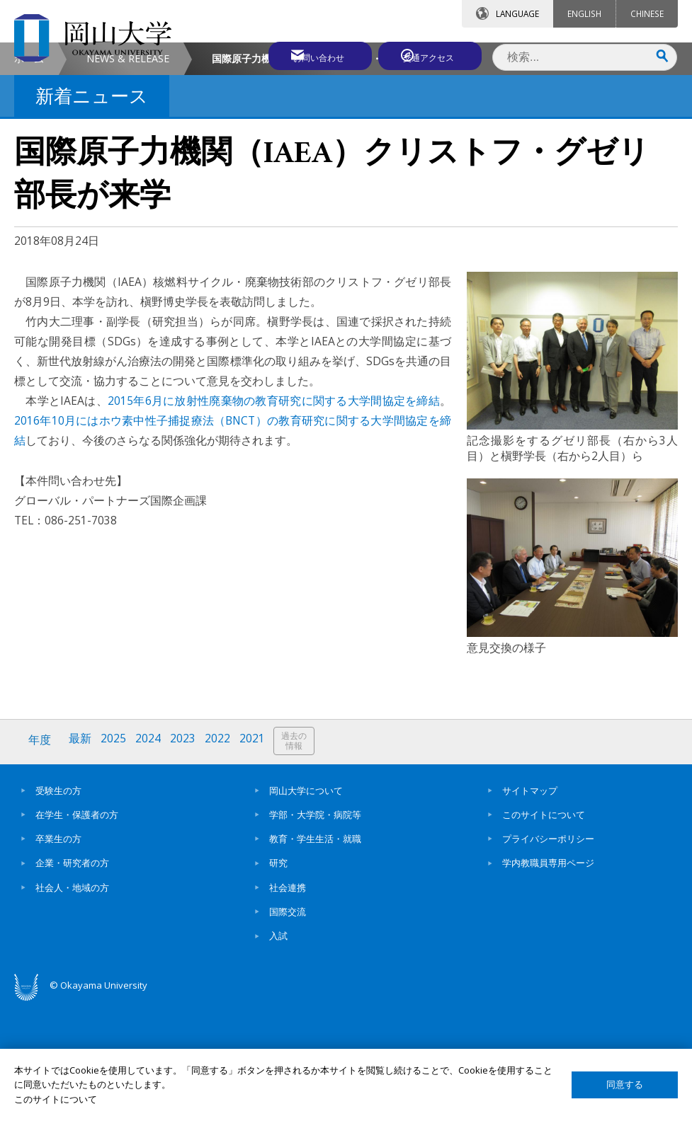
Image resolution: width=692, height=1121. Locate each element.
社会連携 (287, 1004)
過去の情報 (300, 859)
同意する (624, 1084)
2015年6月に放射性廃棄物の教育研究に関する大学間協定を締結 (274, 519)
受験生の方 (58, 907)
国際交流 (287, 1028)
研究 (278, 980)
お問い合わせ (305, 54)
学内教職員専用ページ (548, 980)
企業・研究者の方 (72, 980)
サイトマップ (529, 907)
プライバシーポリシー (548, 955)
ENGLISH (584, 13)
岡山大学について (306, 907)
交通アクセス (430, 54)
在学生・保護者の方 (76, 931)
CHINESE (647, 13)
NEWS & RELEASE (127, 177)
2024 (151, 859)
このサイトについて (543, 931)
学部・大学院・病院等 (315, 931)
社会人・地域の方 (72, 1004)
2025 (115, 859)
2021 (257, 859)
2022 (221, 859)
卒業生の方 (58, 955)
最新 (81, 859)
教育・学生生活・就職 (315, 955)
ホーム (29, 177)
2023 (186, 859)
